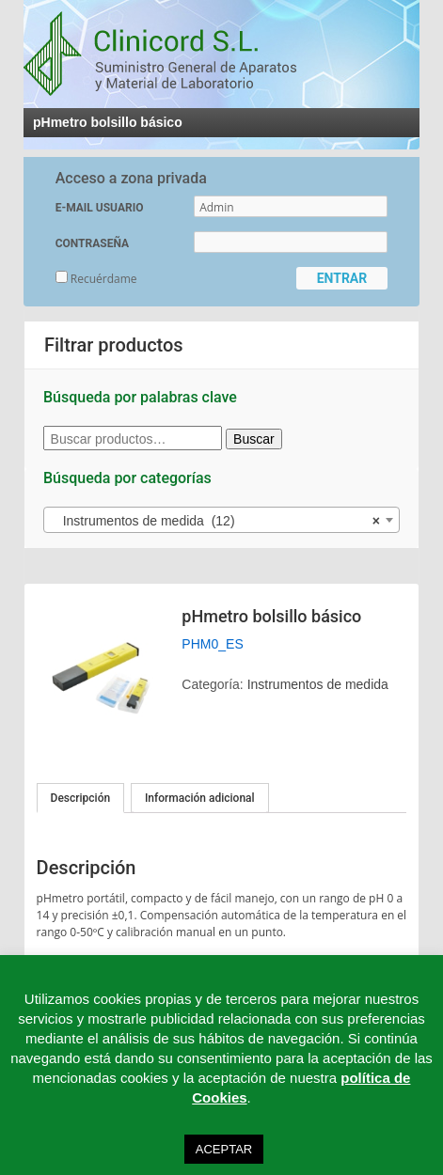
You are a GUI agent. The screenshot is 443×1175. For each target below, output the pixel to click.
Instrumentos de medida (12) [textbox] (216, 521)
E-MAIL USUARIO (99, 207)
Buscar (254, 438)
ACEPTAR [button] (224, 1149)
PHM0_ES (212, 643)
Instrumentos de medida (317, 684)
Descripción (81, 798)
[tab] (81, 798)
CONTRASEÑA (92, 243)
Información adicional (200, 798)
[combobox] (221, 520)
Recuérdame (96, 279)
